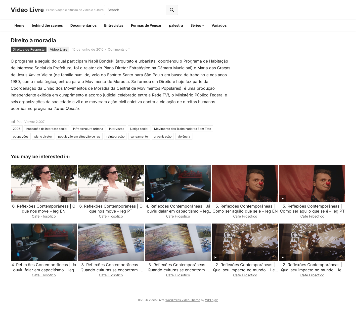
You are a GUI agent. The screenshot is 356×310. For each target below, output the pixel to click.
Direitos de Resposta (28, 49)
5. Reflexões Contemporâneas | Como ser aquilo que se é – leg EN (245, 209)
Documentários (83, 25)
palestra (176, 25)
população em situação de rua (79, 136)
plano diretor (43, 136)
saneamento (139, 136)
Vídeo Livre (58, 49)
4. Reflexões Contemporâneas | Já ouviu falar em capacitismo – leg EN (43, 270)
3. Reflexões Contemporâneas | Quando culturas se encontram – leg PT (111, 270)
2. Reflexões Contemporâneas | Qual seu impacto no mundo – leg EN (312, 270)
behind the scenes (47, 25)
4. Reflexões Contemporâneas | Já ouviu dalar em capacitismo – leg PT (178, 211)
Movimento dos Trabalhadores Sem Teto (182, 129)
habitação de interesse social (46, 129)
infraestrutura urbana (88, 129)
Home (19, 25)
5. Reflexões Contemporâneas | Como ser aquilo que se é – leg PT (312, 209)
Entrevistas (114, 25)
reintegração (115, 136)
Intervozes (116, 129)
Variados (219, 25)
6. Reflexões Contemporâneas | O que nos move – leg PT (110, 209)
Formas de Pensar (146, 25)
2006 (16, 129)
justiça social (139, 129)
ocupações (20, 136)
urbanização (163, 136)
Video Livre (27, 9)
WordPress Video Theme (182, 300)
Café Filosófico (44, 216)
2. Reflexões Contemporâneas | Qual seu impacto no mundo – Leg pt (245, 270)
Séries (195, 25)
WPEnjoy (211, 300)
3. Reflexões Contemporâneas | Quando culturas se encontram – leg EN (178, 270)
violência (184, 136)
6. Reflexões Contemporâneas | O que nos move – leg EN (43, 209)
